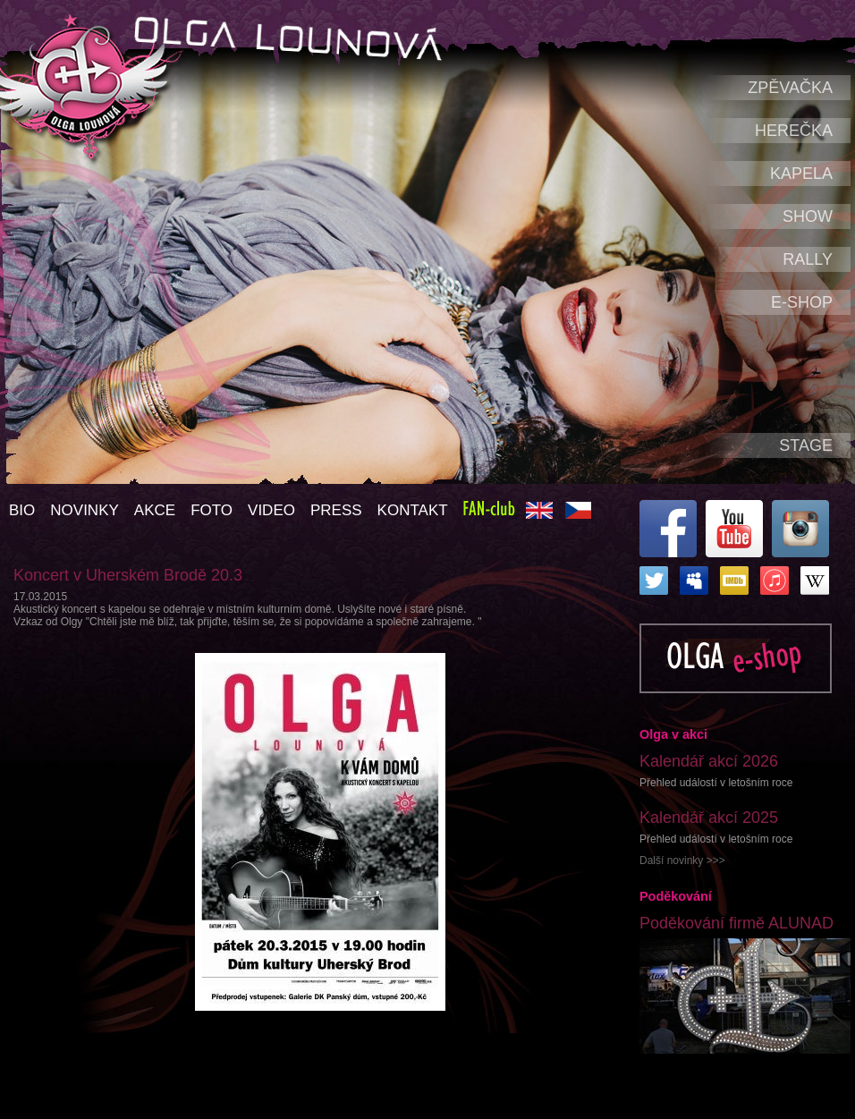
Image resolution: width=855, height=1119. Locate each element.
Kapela (801, 173)
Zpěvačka (790, 88)
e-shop (802, 302)
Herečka (794, 131)
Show (808, 216)
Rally (808, 259)
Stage (806, 445)
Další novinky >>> (682, 860)
